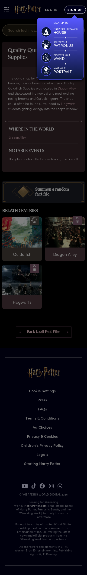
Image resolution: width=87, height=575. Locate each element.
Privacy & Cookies (42, 436)
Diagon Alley (67, 88)
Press (42, 399)
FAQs (42, 408)
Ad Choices (42, 427)
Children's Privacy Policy (42, 445)
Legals (42, 454)
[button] (43, 192)
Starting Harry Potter (42, 463)
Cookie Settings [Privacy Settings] (42, 390)
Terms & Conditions (42, 418)
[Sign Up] (75, 10)
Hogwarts (68, 103)
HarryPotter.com (35, 505)
